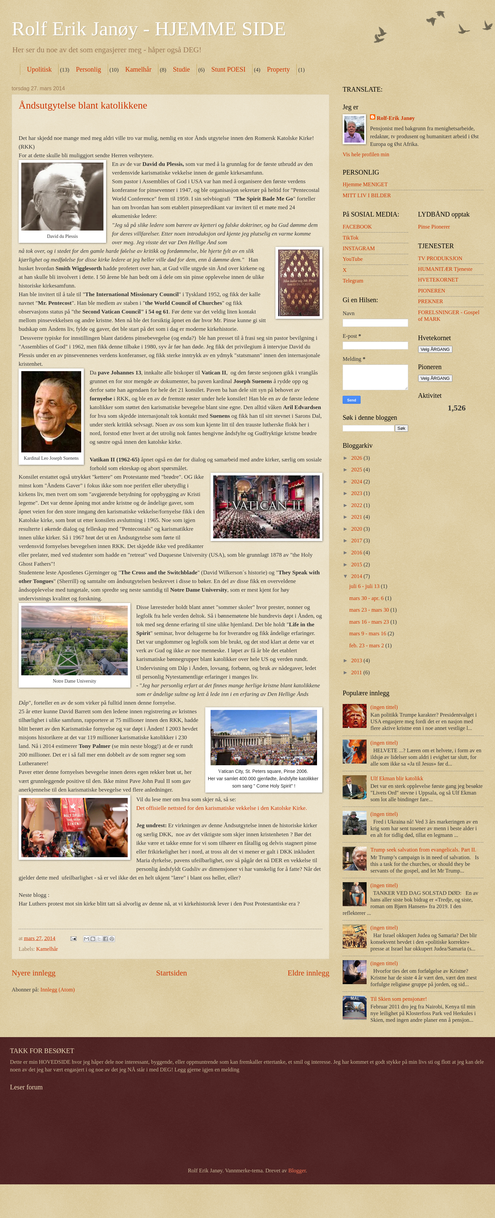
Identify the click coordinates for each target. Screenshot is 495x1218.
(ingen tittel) (384, 707)
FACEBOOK (357, 227)
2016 (357, 552)
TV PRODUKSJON (440, 258)
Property (278, 69)
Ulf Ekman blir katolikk (397, 778)
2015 (357, 564)
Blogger (297, 1170)
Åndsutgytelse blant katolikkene (83, 105)
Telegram (353, 281)
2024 (357, 481)
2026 (357, 458)
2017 (357, 540)
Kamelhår (138, 69)
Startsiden (171, 972)
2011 (357, 672)
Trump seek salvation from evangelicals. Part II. (423, 850)
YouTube (353, 259)
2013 (357, 660)
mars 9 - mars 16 (368, 633)
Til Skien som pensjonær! (399, 999)
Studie (181, 69)
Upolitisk (39, 69)
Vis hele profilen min (366, 154)
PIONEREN (431, 291)
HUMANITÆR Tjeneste (445, 269)
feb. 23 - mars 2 (367, 645)
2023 (357, 493)
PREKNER (430, 301)
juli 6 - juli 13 (365, 586)
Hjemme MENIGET (365, 184)
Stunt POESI (228, 69)
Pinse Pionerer (434, 227)
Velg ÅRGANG (435, 349)
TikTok (351, 238)
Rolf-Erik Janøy (395, 118)
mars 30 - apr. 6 (367, 598)
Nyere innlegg (34, 972)
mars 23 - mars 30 (370, 610)
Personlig (88, 69)
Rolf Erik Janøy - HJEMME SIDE (149, 29)
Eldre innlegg (308, 972)
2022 (357, 505)
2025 (357, 469)
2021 (357, 517)
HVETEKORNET (438, 280)
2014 (357, 576)
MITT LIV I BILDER (367, 195)
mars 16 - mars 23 (370, 622)
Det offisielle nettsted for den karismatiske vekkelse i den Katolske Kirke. (221, 808)
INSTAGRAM (359, 248)
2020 (357, 529)
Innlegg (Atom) (57, 989)
